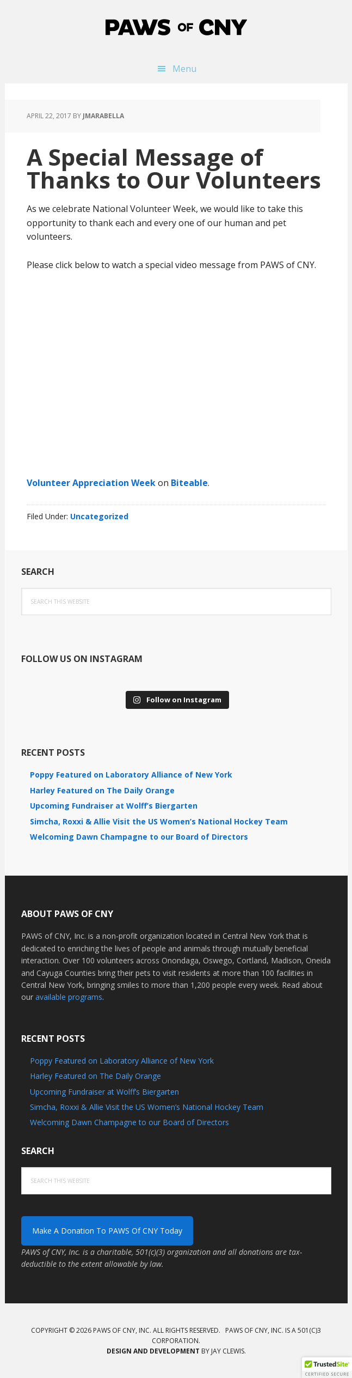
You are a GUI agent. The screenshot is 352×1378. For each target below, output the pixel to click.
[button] (327, 1367)
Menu (184, 69)
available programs (68, 997)
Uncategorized (99, 516)
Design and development (153, 1351)
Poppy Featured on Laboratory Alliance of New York (131, 774)
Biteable (189, 483)
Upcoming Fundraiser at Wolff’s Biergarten (113, 805)
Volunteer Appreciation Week (91, 483)
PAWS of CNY (176, 27)
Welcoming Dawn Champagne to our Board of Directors (139, 836)
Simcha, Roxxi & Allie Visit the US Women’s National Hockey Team (159, 821)
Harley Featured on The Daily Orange (102, 790)
